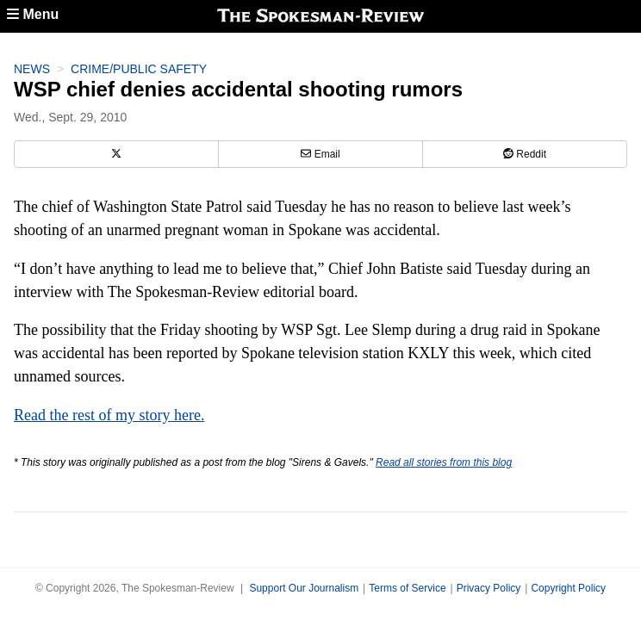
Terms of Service (407, 588)
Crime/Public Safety (139, 69)
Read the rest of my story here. (109, 415)
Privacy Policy (489, 588)
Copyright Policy (568, 588)
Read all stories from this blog (444, 462)
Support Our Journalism (303, 588)
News (32, 69)
